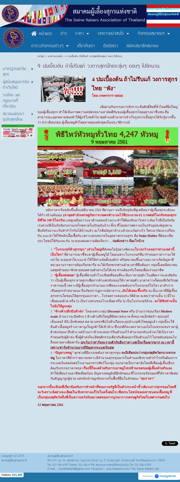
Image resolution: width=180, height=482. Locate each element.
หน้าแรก (42, 56)
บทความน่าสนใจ (55, 56)
